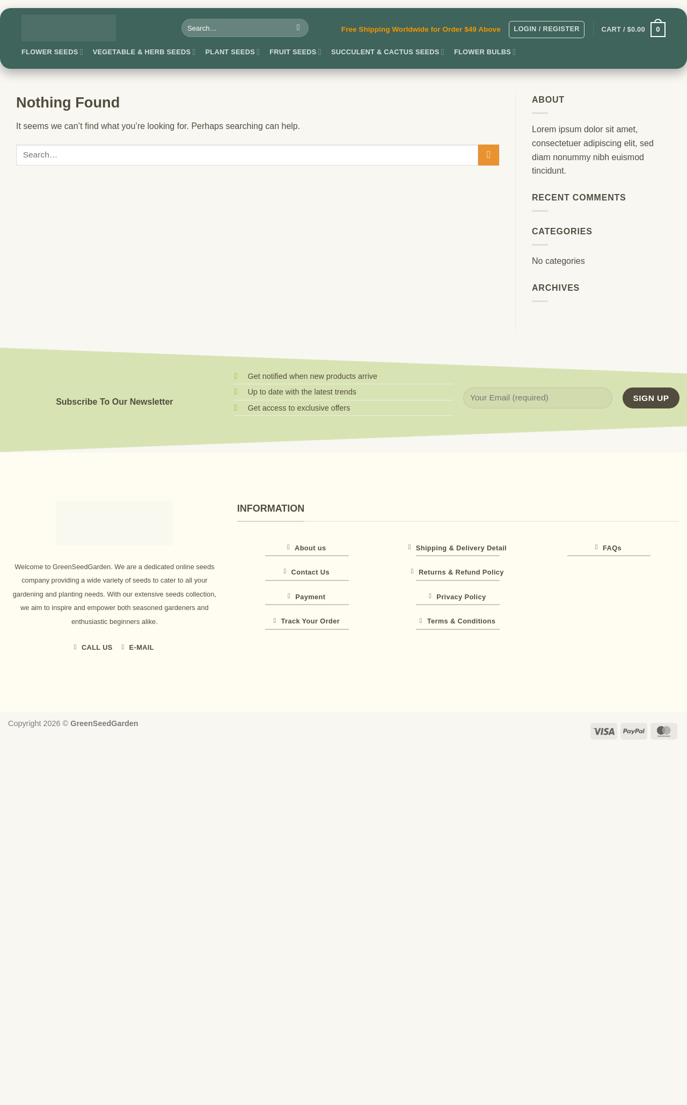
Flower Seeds (52, 52)
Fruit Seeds (295, 52)
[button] (546, 29)
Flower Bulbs (485, 52)
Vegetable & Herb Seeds (144, 52)
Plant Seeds (233, 52)
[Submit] (298, 28)
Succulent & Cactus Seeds (387, 52)
